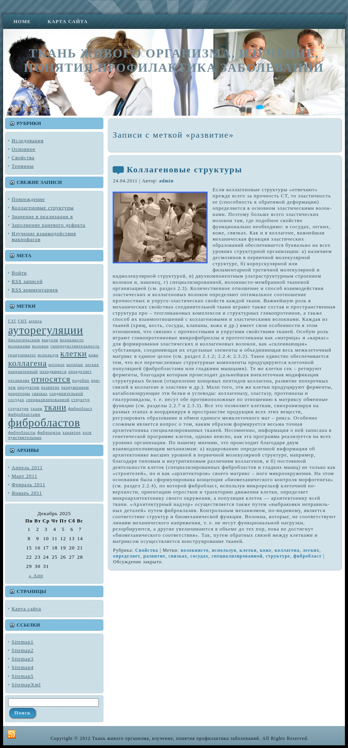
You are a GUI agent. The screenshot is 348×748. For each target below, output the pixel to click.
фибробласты (21, 432)
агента (35, 321)
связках (40, 393)
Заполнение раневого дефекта (48, 225)
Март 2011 (24, 476)
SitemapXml (26, 684)
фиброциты (49, 432)
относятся (51, 379)
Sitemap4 (23, 667)
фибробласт (80, 408)
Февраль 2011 (29, 484)
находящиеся (53, 371)
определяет (80, 371)
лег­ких (92, 364)
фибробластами (24, 414)
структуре (18, 408)
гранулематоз (22, 355)
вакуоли (50, 340)
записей (27, 281)
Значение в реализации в (42, 216)
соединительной (66, 393)
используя (47, 355)
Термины (23, 166)
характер (72, 432)
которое (57, 364)
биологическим (24, 340)
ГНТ (22, 321)
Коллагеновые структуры (43, 208)
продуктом (28, 387)
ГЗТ (12, 321)
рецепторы (19, 393)
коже (94, 355)
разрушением (75, 387)
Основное (23, 149)
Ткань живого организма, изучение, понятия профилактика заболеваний (174, 60)
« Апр (36, 575)
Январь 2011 (27, 493)
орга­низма (19, 380)
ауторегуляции (45, 330)
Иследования (28, 140)
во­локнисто (72, 340)
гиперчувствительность (75, 346)
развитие (50, 387)
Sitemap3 (23, 659)
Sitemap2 (23, 650)
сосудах (16, 400)
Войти (19, 273)
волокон (40, 346)
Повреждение (28, 199)
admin (166, 181)
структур (80, 400)
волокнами (19, 346)
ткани (55, 407)
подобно (81, 380)
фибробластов (44, 422)
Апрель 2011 (27, 467)
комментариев (35, 290)
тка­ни (36, 408)
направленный (23, 371)
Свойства (23, 157)
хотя (87, 432)
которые (74, 364)
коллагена (27, 363)
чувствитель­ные (25, 437)
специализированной (47, 400)
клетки (73, 353)
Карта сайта (26, 609)
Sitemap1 (23, 642)
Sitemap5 (23, 676)
